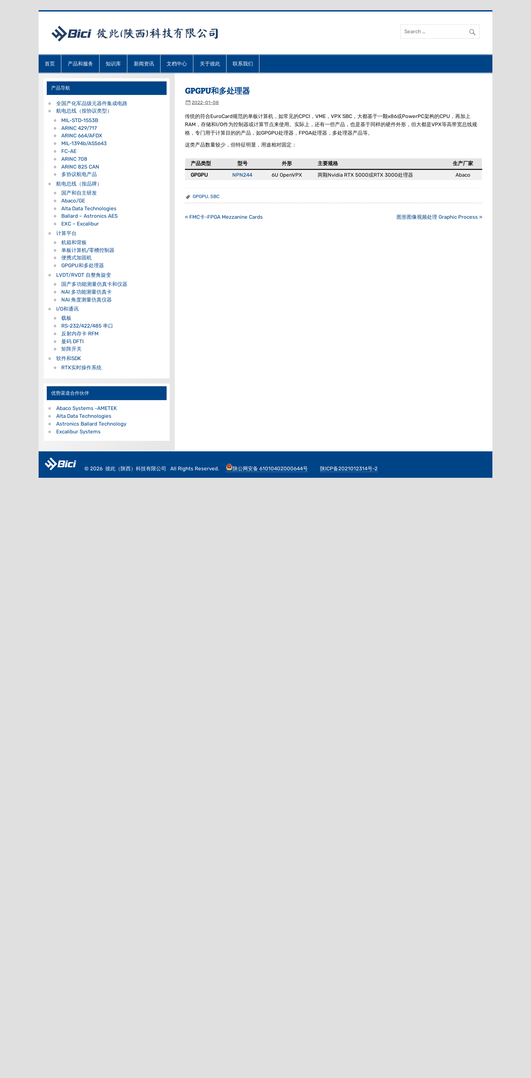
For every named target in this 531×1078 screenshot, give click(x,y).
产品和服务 (80, 64)
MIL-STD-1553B (79, 120)
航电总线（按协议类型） (84, 111)
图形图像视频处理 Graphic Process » (439, 217)
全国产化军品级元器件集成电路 (91, 103)
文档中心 (177, 64)
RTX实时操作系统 (81, 368)
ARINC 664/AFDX (81, 136)
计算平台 (66, 233)
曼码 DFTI (72, 341)
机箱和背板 (74, 242)
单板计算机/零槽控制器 (87, 250)
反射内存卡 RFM (80, 334)
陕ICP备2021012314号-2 (349, 469)
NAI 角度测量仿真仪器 (86, 300)
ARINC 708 (74, 159)
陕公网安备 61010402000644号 (267, 469)
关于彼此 (210, 64)
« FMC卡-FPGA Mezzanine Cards (224, 217)
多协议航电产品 (79, 174)
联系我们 (243, 64)
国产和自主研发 (79, 193)
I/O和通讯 (67, 309)
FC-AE (69, 151)
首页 (50, 64)
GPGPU (200, 196)
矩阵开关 (71, 349)
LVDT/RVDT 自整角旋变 (83, 275)
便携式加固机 (76, 258)
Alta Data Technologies (88, 208)
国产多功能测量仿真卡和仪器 (94, 284)
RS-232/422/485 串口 (87, 326)
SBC (214, 196)
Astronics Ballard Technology (91, 424)
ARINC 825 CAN (80, 167)
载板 (66, 318)
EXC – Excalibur (80, 224)
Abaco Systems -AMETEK (86, 408)
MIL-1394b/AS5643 (84, 143)
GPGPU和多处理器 (82, 265)
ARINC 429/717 (79, 128)
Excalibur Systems (78, 432)
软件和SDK (68, 358)
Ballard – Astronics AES (89, 216)
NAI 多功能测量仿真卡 (86, 292)
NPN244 (242, 175)
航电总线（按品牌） (79, 184)
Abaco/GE (73, 201)
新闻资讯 (144, 64)
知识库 (113, 64)
